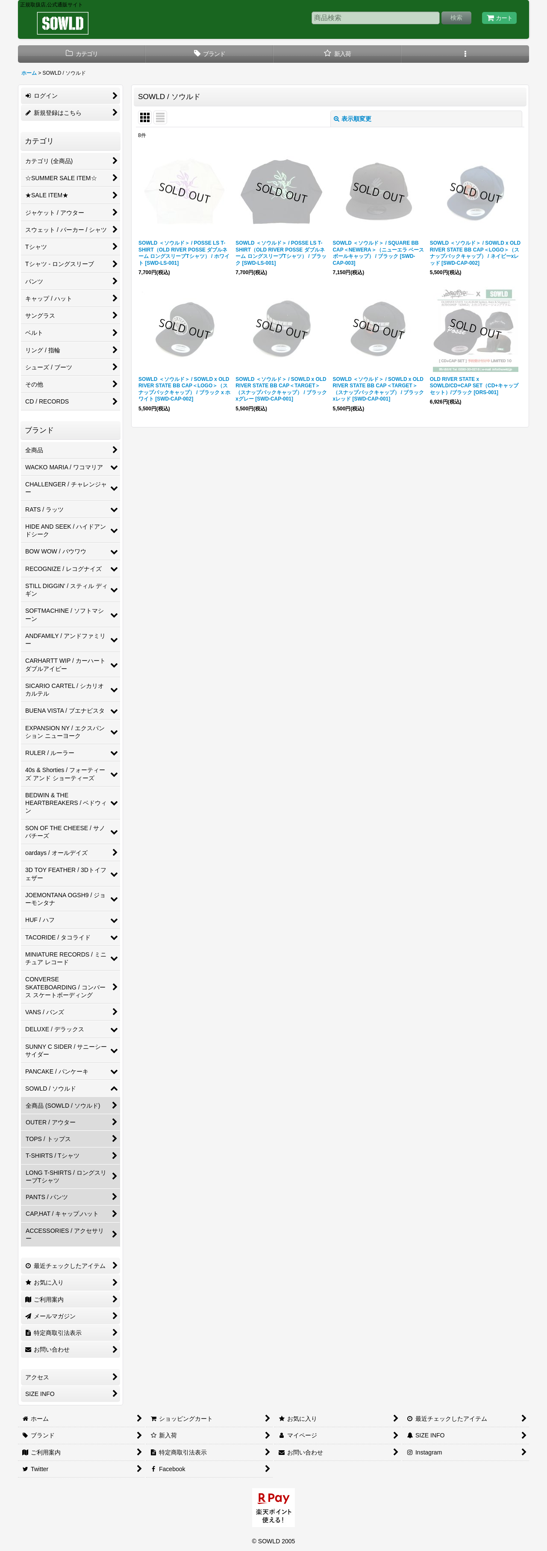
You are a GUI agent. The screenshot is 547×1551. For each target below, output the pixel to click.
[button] (465, 54)
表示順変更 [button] (352, 118)
